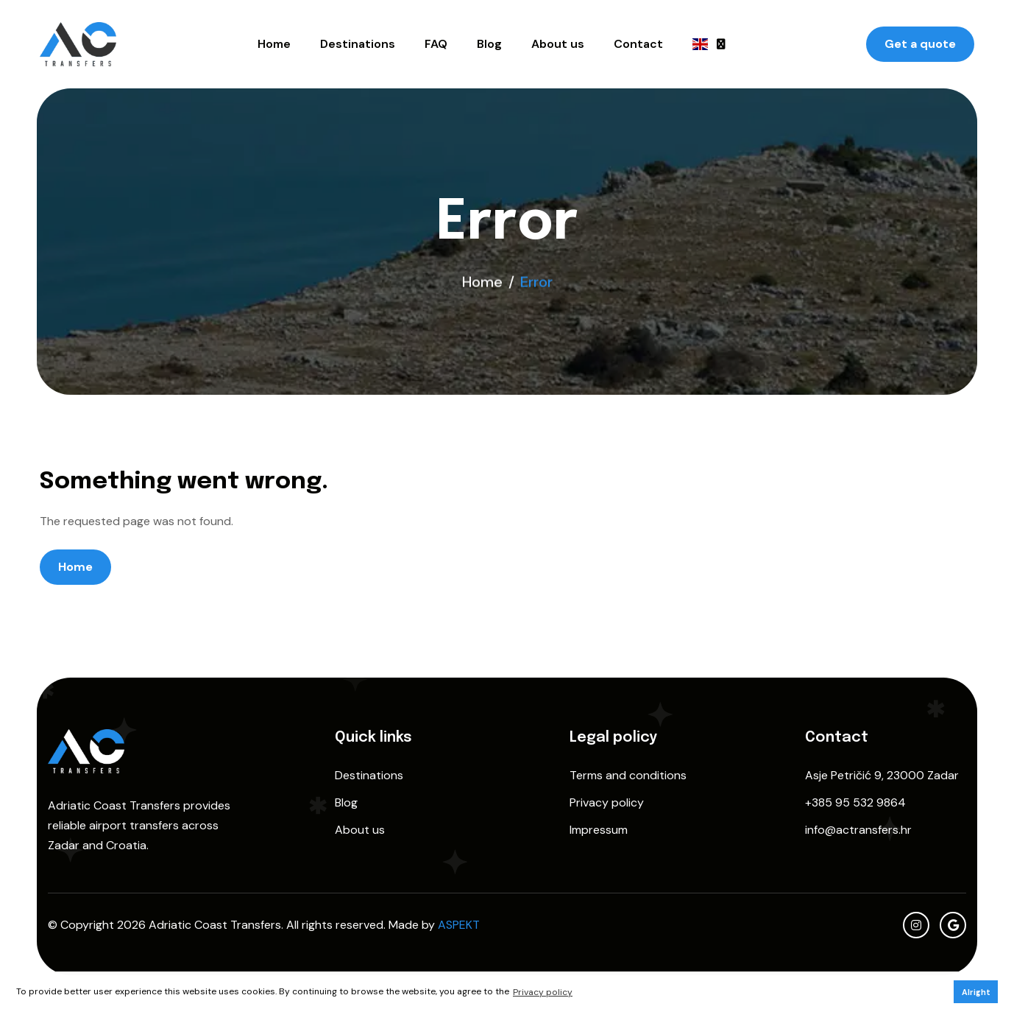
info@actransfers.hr (858, 829)
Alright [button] (976, 992)
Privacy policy (607, 802)
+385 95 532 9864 (855, 802)
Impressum (599, 829)
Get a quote (920, 44)
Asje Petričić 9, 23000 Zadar (882, 775)
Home (274, 44)
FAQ (436, 44)
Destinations (357, 44)
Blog (489, 44)
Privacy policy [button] (542, 992)
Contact (638, 44)
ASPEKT (459, 924)
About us (557, 44)
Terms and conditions (628, 775)
